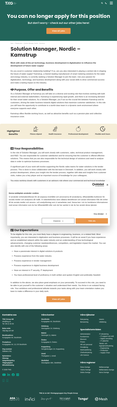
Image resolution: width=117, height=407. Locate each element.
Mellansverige (104, 367)
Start (12, 43)
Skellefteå (45, 360)
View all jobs (58, 31)
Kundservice (84, 337)
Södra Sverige (85, 372)
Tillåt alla (91, 221)
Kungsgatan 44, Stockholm (11, 337)
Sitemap (5, 358)
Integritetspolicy (8, 360)
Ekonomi (83, 339)
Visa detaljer (99, 214)
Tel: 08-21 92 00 (8, 324)
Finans (82, 342)
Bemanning (84, 322)
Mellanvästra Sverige (106, 370)
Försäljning (84, 347)
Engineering (104, 348)
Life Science (84, 355)
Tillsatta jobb (18, 43)
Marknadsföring (85, 350)
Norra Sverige (104, 372)
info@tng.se (6, 321)
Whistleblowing (8, 365)
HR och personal (86, 344)
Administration (85, 334)
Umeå (43, 353)
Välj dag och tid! (8, 331)
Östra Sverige (85, 367)
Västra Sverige (85, 370)
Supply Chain (105, 353)
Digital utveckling (106, 338)
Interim (101, 319)
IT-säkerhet (104, 341)
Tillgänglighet (7, 363)
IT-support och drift (107, 336)
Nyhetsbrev (6, 356)
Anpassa (58, 221)
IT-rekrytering (103, 334)
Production (104, 350)
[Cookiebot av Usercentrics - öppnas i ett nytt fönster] (94, 185)
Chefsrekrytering (86, 352)
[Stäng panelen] (107, 185)
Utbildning (102, 322)
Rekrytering (84, 319)
